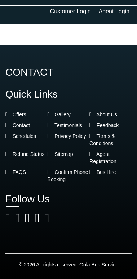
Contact (17, 125)
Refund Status (24, 154)
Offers (15, 114)
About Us (103, 114)
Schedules (20, 136)
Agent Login (114, 11)
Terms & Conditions (102, 139)
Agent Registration (102, 157)
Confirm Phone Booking (68, 175)
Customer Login (70, 11)
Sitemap (60, 154)
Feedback (104, 125)
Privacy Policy (67, 136)
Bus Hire (102, 172)
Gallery (59, 114)
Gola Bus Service (98, 264)
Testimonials (65, 125)
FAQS (15, 172)
